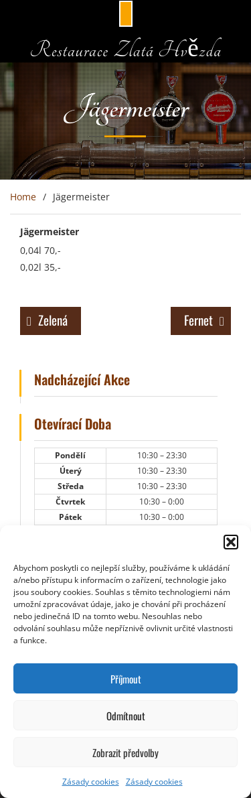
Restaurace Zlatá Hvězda (125, 50)
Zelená (53, 319)
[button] (231, 542)
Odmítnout (125, 715)
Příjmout (125, 678)
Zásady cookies (90, 781)
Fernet (198, 319)
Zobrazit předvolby (125, 752)
